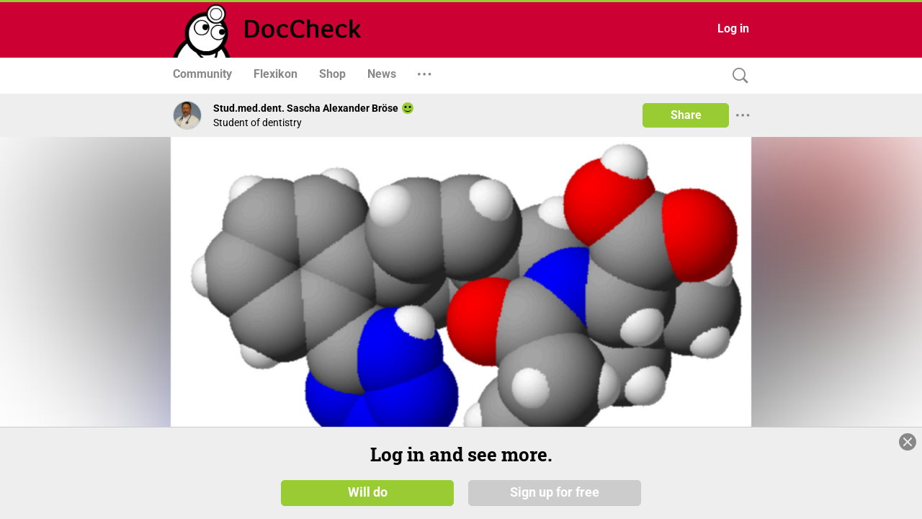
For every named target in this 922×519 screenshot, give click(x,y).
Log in (733, 28)
